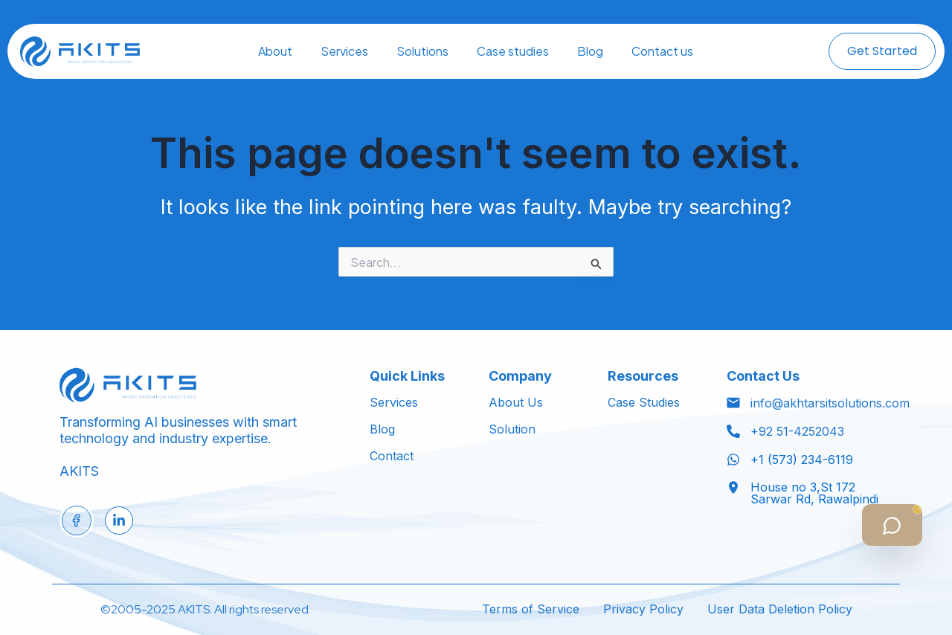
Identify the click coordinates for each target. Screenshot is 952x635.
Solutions (422, 51)
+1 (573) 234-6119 (801, 459)
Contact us (662, 51)
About (275, 51)
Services (344, 51)
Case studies (513, 51)
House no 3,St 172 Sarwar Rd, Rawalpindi (814, 493)
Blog (590, 51)
